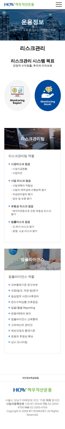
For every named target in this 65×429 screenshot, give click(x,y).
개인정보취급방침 (30, 377)
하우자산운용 (19, 4)
